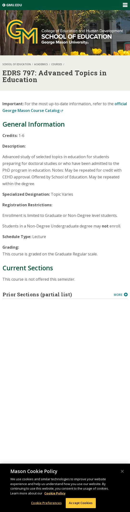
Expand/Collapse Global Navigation (125, 5)
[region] (65, 488)
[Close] (122, 471)
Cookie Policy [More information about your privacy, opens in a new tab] (54, 493)
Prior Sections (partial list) (56, 294)
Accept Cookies (80, 503)
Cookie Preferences (46, 503)
